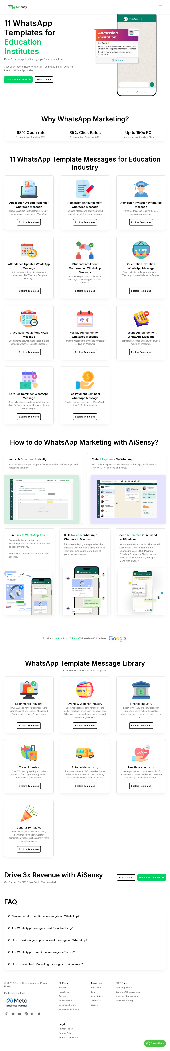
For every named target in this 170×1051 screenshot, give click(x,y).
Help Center (96, 987)
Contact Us (96, 1000)
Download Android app (126, 996)
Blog (92, 992)
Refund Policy (66, 1033)
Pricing (62, 996)
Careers (94, 1005)
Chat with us (154, 1043)
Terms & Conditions (68, 1037)
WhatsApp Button (123, 987)
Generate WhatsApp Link (127, 992)
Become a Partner (68, 1005)
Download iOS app (124, 1000)
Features (63, 987)
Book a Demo (65, 1000)
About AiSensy (97, 996)
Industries (64, 992)
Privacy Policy (66, 1029)
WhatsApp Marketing (69, 1009)
